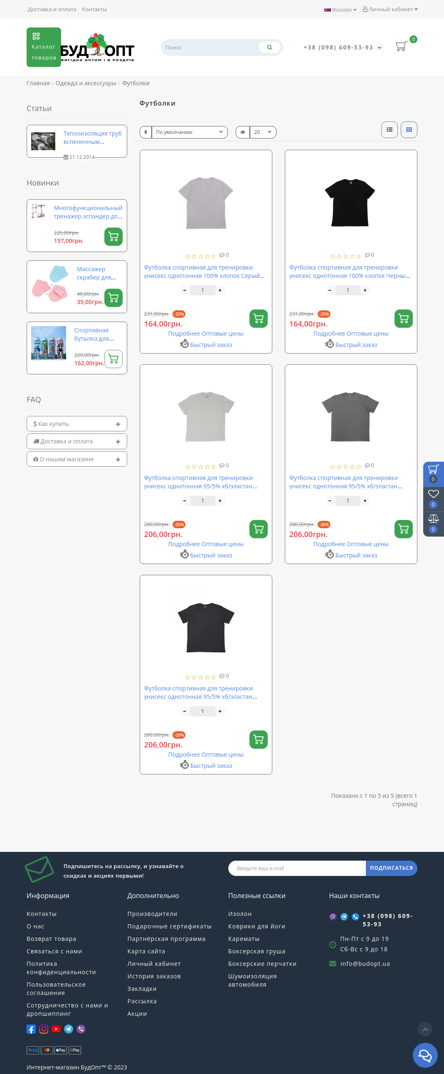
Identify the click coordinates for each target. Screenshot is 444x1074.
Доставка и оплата (52, 9)
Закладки (142, 988)
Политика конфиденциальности (61, 968)
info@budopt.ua (365, 964)
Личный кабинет (390, 9)
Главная (38, 83)
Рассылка (142, 1001)
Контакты (94, 9)
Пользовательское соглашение (56, 988)
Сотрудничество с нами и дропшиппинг (68, 1009)
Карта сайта (147, 951)
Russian (340, 9)
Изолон (240, 914)
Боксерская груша (257, 951)
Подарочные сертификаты (170, 926)
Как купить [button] (77, 424)
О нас (35, 926)
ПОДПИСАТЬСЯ (391, 867)
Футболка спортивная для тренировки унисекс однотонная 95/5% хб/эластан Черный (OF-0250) (198, 696)
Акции (138, 1013)
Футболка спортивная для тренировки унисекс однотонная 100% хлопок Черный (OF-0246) (349, 275)
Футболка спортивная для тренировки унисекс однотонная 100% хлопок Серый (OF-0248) (202, 275)
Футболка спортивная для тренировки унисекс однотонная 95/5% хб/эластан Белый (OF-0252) (198, 486)
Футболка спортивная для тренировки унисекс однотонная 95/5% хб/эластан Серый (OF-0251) (343, 486)
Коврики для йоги (257, 926)
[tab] (77, 423)
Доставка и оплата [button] (77, 441)
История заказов (154, 976)
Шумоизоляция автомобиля (252, 980)
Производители (153, 914)
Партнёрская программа (167, 939)
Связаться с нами (54, 951)
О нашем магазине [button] (77, 459)
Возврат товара (51, 939)
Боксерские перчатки (262, 964)
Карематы (244, 939)
